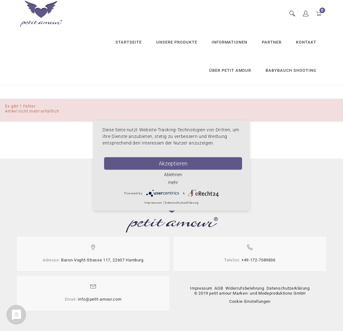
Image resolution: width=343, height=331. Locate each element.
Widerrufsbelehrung (244, 288)
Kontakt (306, 42)
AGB (218, 288)
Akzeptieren (173, 163)
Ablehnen (173, 174)
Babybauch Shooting (291, 70)
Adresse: (51, 260)
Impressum (201, 288)
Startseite (128, 42)
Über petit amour (230, 70)
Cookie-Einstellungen (250, 301)
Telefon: (232, 260)
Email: (71, 299)
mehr (173, 182)
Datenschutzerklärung (288, 288)
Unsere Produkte (176, 42)
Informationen (230, 42)
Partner (272, 42)
